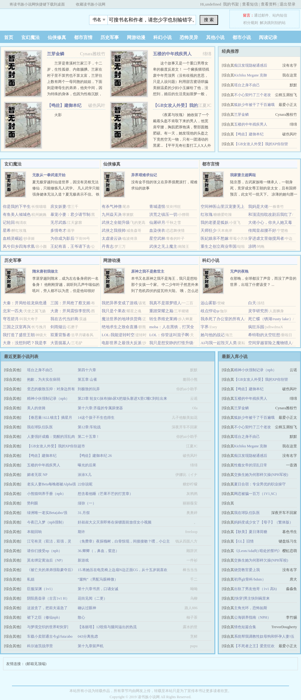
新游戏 (83, 560)
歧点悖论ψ (210, 311)
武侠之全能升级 (116, 222)
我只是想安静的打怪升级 (171, 342)
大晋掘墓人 (60, 342)
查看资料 (269, 4)
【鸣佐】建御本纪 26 (95, 455)
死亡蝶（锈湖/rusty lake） (270, 319)
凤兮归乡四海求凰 (19, 246)
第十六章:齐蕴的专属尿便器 (100, 408)
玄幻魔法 (30, 37)
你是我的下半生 (17, 206)
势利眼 (32, 503)
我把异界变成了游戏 (120, 303)
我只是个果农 (114, 311)
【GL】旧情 (244, 541)
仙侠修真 (57, 37)
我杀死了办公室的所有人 (222, 319)
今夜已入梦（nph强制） (46, 522)
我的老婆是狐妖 (215, 222)
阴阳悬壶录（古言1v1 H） (48, 598)
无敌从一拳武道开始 (48, 175)
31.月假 (84, 513)
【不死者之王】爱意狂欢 (254, 646)
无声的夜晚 (239, 271)
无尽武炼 (58, 222)
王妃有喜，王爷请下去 (70, 246)
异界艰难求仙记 (144, 175)
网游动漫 (136, 37)
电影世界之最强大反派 (122, 342)
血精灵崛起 (13, 238)
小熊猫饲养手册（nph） (46, 494)
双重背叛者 (60, 334)
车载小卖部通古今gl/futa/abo (49, 636)
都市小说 (242, 37)
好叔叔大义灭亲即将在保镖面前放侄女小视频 (114, 522)
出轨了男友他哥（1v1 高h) (255, 589)
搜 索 (209, 19)
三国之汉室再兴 (17, 327)
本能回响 (34, 532)
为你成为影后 (62, 238)
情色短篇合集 (245, 627)
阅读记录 (268, 37)
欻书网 (38, 18)
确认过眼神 (87, 608)
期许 (81, 532)
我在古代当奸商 (64, 319)
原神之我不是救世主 (147, 271)
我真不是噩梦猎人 (165, 303)
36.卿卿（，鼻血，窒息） (98, 551)
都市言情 (83, 37)
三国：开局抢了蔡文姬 (70, 303)
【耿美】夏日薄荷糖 (250, 532)
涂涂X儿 (85, 474)
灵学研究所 (258, 311)
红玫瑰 (207, 214)
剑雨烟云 (58, 327)
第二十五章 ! (88, 436)
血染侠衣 (157, 230)
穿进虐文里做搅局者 (266, 238)
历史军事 (109, 37)
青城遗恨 (157, 206)
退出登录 (287, 4)
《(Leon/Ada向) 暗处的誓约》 (258, 551)
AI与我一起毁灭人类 (219, 342)
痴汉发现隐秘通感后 (250, 65)
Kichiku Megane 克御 (250, 75)
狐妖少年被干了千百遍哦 (254, 105)
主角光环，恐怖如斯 (250, 608)
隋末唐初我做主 (45, 271)
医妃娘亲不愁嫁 (215, 238)
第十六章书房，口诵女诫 (98, 589)
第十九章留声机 (91, 646)
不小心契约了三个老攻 (252, 95)
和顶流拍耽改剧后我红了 (270, 214)
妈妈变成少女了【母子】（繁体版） (263, 522)
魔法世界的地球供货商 (122, 319)
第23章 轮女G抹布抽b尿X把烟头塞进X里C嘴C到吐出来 (122, 398)
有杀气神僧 (112, 206)
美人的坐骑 (36, 408)
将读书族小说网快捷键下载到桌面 (37, 4)
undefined (213, 4)
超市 (81, 446)
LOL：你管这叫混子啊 (169, 334)
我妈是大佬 (258, 206)
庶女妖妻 (58, 206)
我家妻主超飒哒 (243, 175)
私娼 (30, 579)
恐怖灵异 (189, 37)
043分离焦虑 (88, 636)
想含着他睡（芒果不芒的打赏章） (105, 494)
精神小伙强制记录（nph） (48, 398)
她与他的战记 (213, 334)
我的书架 (231, 4)
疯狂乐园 (256, 327)
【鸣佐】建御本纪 (64, 105)
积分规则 (250, 23)
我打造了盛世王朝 (19, 334)
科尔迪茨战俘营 (40, 646)
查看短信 (250, 4)
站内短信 (279, 15)
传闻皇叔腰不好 (262, 230)
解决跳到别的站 (273, 23)
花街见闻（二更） (92, 598)
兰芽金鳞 (55, 54)
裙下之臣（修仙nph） (44, 617)
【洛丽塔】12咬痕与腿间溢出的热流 (107, 627)
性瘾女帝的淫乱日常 (250, 465)
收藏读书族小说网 (90, 4)
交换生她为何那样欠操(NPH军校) (261, 474)
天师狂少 (209, 230)
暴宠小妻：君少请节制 (70, 214)
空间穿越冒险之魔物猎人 (270, 342)
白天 (252, 303)
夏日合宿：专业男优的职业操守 (260, 484)
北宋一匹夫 (13, 311)
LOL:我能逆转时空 (118, 334)
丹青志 (108, 246)
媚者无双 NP (37, 474)
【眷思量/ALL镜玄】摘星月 (49, 417)
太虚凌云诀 (112, 238)
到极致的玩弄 (89, 389)
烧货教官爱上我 (247, 570)
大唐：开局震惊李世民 (70, 311)
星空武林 (157, 238)
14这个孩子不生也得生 (96, 417)
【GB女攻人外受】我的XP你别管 (261, 144)
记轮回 (9, 222)
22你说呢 (85, 484)
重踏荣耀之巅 (161, 311)
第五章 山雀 (87, 379)
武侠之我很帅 (114, 230)
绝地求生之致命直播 (120, 327)
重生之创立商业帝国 (219, 246)
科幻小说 (162, 37)
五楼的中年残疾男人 (172, 54)
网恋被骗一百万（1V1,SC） (256, 494)
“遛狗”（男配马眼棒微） (98, 579)
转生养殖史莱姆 (163, 319)
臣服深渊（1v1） (41, 589)
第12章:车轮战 (89, 427)
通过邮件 (261, 15)
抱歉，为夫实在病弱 (43, 379)
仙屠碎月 (157, 222)
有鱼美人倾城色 (17, 214)
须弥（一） (87, 503)
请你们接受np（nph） (44, 551)
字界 (205, 327)
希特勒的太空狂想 (264, 334)
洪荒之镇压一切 (163, 214)
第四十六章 (87, 370)
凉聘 (252, 246)
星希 (7, 230)
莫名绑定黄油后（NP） (46, 560)
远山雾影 (209, 303)
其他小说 (215, 37)
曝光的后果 (87, 465)
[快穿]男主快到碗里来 (252, 598)
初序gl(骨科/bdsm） (250, 579)
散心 (81, 617)
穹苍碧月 (11, 319)
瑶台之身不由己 (247, 85)
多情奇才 (58, 230)
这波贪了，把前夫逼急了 (47, 608)
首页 (8, 37)
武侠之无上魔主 (163, 246)
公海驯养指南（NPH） (252, 617)
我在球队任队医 (40, 427)
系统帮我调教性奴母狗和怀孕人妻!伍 (264, 636)
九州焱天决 (112, 214)
